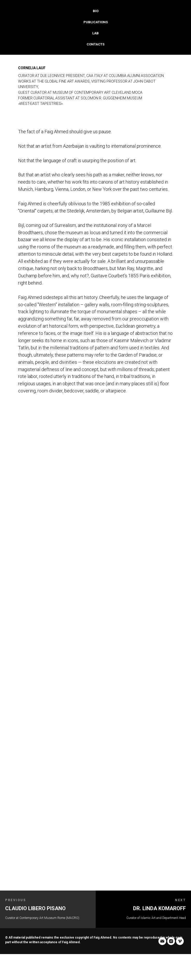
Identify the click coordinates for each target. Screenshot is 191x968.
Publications (95, 22)
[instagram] (18, 957)
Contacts (95, 44)
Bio (95, 11)
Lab (95, 33)
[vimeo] (26, 957)
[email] (9, 957)
